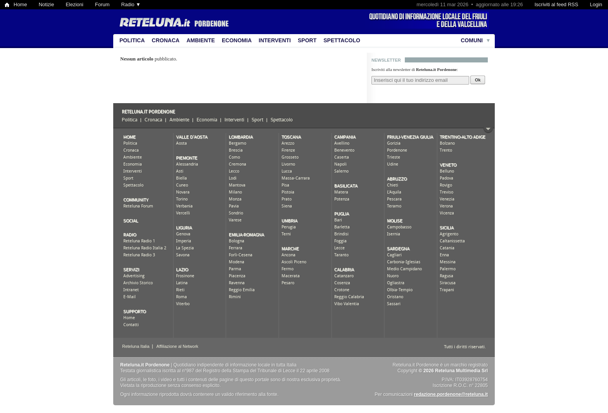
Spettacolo (341, 40)
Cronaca (166, 40)
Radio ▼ (131, 4)
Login (596, 4)
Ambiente (201, 40)
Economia (237, 40)
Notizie (46, 4)
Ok (478, 80)
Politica (132, 40)
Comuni (472, 40)
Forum (102, 4)
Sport (307, 40)
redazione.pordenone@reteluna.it (451, 394)
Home (20, 4)
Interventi (275, 40)
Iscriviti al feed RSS (556, 4)
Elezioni (74, 4)
